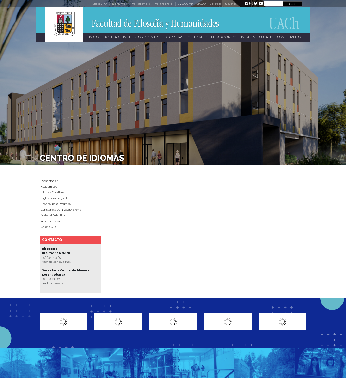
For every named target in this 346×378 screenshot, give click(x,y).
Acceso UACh (99, 3)
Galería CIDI (48, 227)
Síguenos (230, 3)
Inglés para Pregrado (54, 198)
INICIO (94, 37)
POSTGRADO (197, 37)
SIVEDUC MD (185, 3)
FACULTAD (111, 37)
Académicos (49, 186)
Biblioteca (215, 3)
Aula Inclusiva (50, 221)
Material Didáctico (53, 215)
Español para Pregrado (56, 204)
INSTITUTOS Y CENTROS (142, 37)
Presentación (49, 181)
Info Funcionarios (163, 3)
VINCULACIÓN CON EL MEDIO (277, 37)
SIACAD (201, 3)
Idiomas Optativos (52, 192)
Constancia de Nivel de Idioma (61, 209)
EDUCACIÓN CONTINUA (230, 37)
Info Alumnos (119, 3)
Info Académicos (140, 3)
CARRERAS (174, 37)
